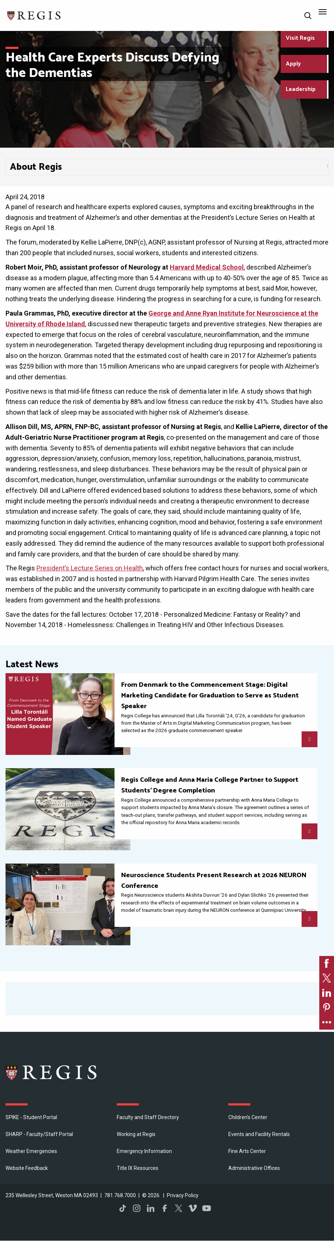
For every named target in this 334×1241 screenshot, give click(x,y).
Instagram (136, 1208)
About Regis (36, 167)
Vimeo (192, 1208)
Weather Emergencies (31, 1151)
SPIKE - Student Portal (31, 1117)
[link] (326, 963)
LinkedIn (150, 1208)
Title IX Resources (137, 1168)
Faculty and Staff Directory (148, 1117)
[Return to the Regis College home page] (34, 15)
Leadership (301, 89)
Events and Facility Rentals (259, 1134)
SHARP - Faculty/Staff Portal (39, 1134)
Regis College (52, 1072)
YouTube (206, 1208)
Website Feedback (27, 1168)
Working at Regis (136, 1134)
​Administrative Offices (254, 1168)
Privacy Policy (182, 1195)
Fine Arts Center (247, 1151)
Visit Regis (300, 38)
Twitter (178, 1208)
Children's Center (247, 1117)
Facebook (164, 1208)
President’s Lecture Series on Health (89, 568)
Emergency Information (144, 1151)
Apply (293, 64)
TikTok (122, 1208)
